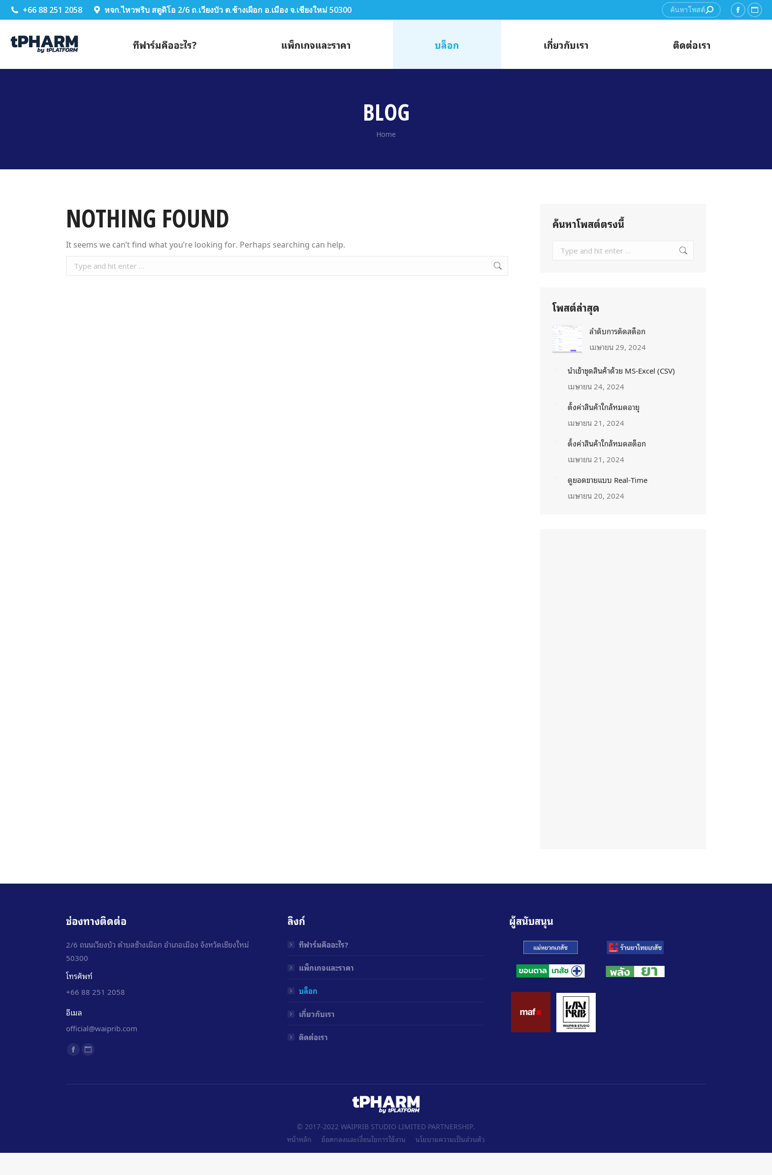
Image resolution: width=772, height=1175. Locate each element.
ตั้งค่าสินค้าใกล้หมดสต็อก (607, 443)
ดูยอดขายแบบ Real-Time (607, 479)
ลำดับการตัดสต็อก (617, 331)
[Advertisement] (623, 689)
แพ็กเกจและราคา (326, 967)
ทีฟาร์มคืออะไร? (323, 944)
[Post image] (567, 339)
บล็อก (308, 990)
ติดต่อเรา (313, 1037)
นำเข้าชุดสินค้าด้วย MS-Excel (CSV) (621, 370)
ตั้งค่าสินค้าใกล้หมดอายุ (604, 407)
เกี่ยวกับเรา (317, 1013)
